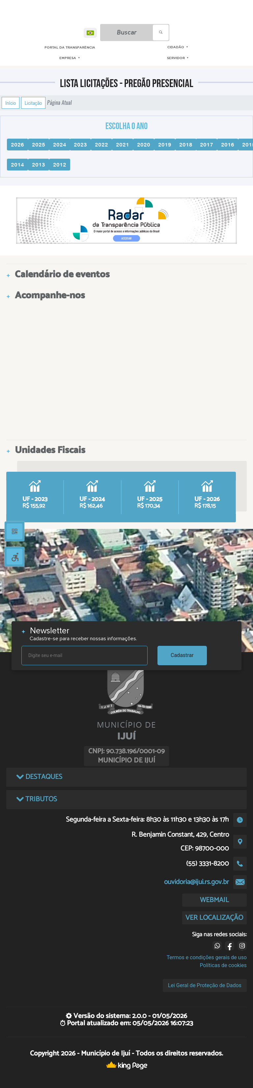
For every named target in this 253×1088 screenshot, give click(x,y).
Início (10, 103)
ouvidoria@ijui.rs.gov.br (196, 882)
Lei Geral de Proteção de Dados (204, 985)
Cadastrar (182, 655)
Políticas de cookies (223, 965)
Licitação (33, 103)
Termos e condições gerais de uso (207, 957)
